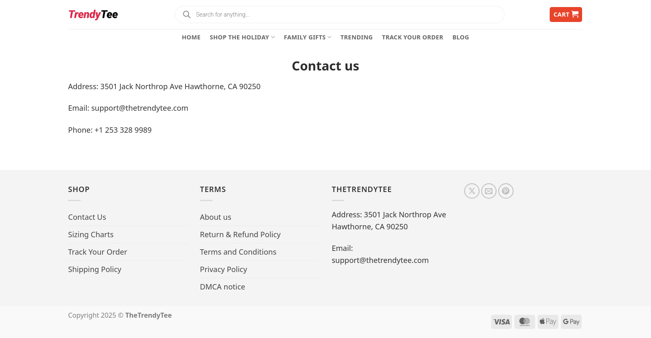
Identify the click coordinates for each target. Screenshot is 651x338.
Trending (356, 37)
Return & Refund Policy (240, 234)
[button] (566, 14)
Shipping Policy (94, 269)
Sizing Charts (91, 234)
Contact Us (87, 217)
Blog (461, 37)
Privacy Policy (223, 269)
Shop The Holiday (242, 37)
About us (216, 217)
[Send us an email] (489, 191)
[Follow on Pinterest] (506, 191)
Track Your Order (412, 37)
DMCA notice (222, 287)
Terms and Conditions (238, 252)
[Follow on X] (472, 191)
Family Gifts (307, 37)
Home (191, 37)
